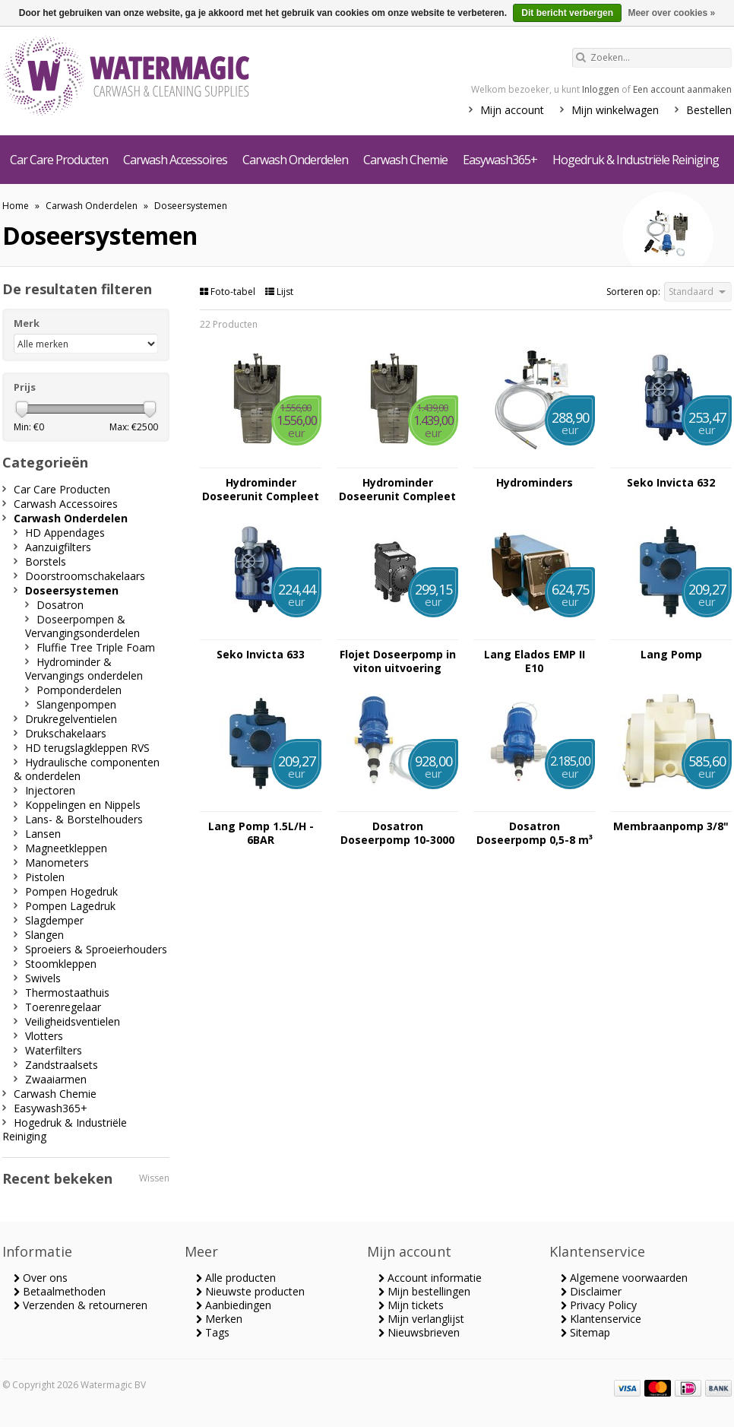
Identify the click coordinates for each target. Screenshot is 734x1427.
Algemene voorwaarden (624, 1277)
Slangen (44, 935)
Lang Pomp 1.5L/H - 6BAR (261, 833)
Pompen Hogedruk (71, 891)
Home (15, 205)
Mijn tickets (411, 1305)
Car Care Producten (59, 159)
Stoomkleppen (60, 963)
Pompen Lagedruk (70, 906)
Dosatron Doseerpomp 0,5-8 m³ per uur (534, 833)
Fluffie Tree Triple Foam (95, 647)
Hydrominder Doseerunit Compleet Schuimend (260, 489)
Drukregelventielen (71, 719)
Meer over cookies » (671, 13)
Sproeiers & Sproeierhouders (96, 949)
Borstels (45, 561)
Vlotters (44, 1036)
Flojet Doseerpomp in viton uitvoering (398, 661)
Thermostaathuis (67, 992)
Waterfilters (53, 1050)
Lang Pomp (671, 654)
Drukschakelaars (65, 733)
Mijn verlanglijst (421, 1318)
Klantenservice (601, 1318)
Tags (212, 1332)
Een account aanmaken (682, 89)
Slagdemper (54, 920)
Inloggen (600, 89)
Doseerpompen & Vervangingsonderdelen (82, 626)
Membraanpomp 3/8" (671, 826)
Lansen (43, 833)
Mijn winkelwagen (615, 110)
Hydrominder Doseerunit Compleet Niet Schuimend (397, 489)
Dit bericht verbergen (567, 13)
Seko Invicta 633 (261, 654)
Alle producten (236, 1277)
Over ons (41, 1277)
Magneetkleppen (66, 848)
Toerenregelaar (63, 1007)
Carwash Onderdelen (295, 159)
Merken (219, 1318)
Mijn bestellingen (424, 1291)
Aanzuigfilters (58, 547)
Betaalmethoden (60, 1291)
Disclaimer (591, 1291)
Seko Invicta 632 (671, 483)
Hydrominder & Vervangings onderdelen (84, 669)
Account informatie (430, 1277)
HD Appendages (65, 532)
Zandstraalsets (61, 1065)
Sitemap (585, 1332)
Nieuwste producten (250, 1291)
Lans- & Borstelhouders (84, 819)
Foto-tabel (229, 291)
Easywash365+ (500, 159)
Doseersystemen (190, 205)
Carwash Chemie (405, 159)
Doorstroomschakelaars (85, 576)
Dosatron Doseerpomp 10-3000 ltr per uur (397, 833)
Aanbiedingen (233, 1305)
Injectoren (50, 790)
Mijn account (512, 110)
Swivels (43, 978)
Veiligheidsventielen (72, 1021)
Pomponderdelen (79, 690)
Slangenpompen (76, 704)
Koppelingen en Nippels (83, 805)
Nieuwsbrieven (419, 1332)
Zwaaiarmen (56, 1079)
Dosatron (60, 605)
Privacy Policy (599, 1305)
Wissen (154, 1178)
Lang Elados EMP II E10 (534, 661)
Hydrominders (534, 483)
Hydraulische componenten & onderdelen (87, 769)
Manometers (57, 862)
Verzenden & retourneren (80, 1305)
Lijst (279, 291)
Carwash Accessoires (175, 159)
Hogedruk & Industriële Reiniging (635, 159)
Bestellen (709, 110)
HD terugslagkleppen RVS (87, 747)
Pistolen (45, 877)
